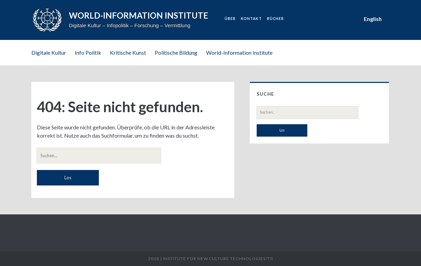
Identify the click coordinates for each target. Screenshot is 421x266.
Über (230, 19)
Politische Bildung (176, 52)
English (373, 18)
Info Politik (88, 52)
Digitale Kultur (48, 52)
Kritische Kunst (128, 52)
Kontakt (251, 19)
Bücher (275, 19)
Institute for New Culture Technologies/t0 (218, 258)
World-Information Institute (239, 52)
